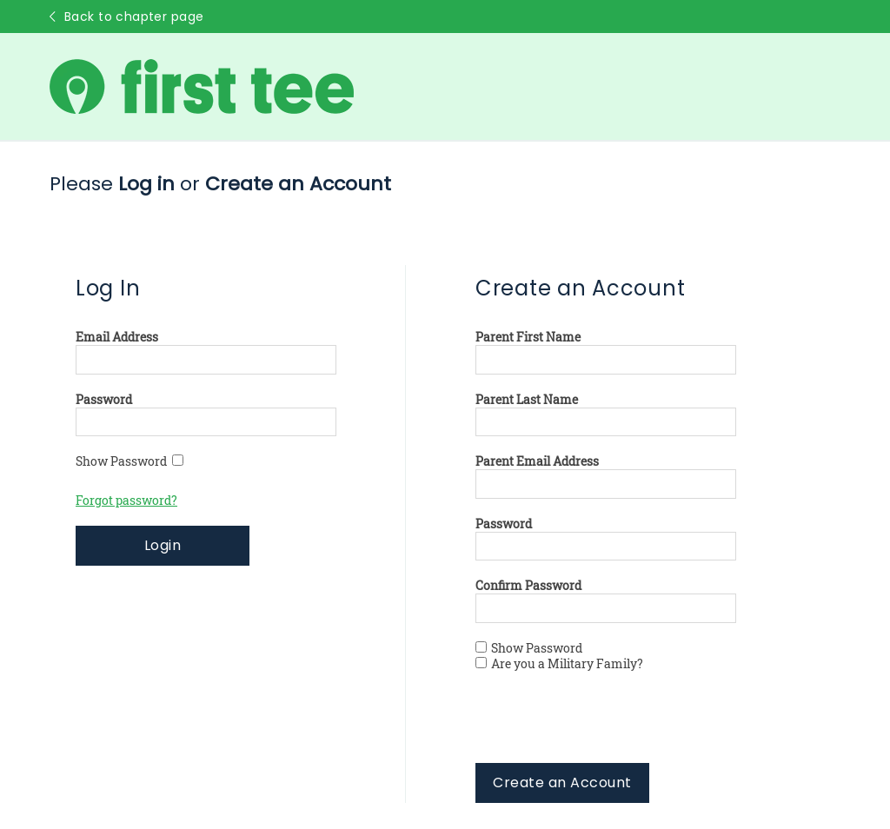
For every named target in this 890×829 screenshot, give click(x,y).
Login (162, 545)
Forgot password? (126, 500)
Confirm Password (528, 586)
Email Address (117, 337)
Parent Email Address (537, 461)
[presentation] (607, 729)
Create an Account (562, 783)
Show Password (129, 461)
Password (104, 400)
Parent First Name (528, 337)
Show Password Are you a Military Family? (559, 656)
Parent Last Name (526, 400)
